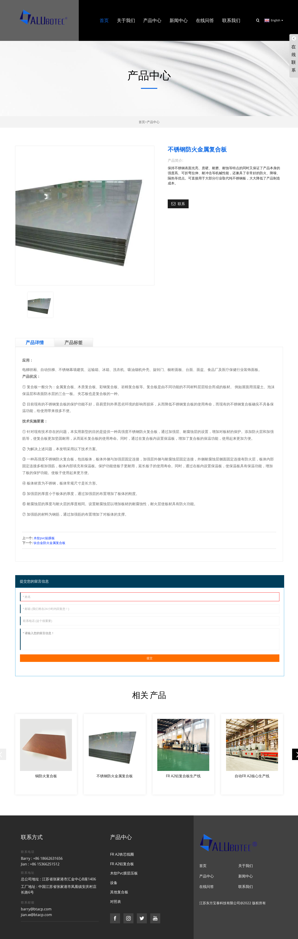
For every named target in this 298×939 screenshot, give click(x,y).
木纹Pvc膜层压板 (124, 873)
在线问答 (206, 886)
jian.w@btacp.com (36, 914)
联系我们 (245, 886)
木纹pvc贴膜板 (44, 538)
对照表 (115, 901)
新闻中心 (245, 876)
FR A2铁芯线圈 (122, 854)
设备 (113, 882)
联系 (181, 203)
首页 (142, 122)
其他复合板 (119, 891)
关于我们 (245, 865)
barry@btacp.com (36, 909)
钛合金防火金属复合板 (49, 543)
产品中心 (153, 122)
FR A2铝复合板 (122, 863)
